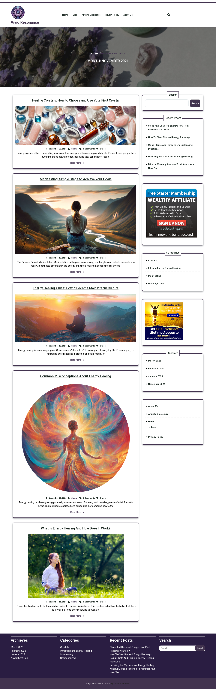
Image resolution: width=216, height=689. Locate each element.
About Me (128, 15)
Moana (74, 149)
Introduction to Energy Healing (164, 268)
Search (172, 94)
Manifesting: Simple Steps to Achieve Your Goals (76, 179)
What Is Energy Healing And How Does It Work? (75, 528)
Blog (75, 15)
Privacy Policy (112, 15)
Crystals (152, 260)
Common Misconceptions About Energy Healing (75, 376)
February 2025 (156, 368)
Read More (75, 162)
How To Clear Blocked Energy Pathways (169, 137)
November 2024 (156, 384)
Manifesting (154, 276)
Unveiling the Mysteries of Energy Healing (170, 156)
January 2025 (155, 376)
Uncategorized (156, 283)
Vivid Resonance (25, 22)
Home (65, 15)
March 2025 (154, 360)
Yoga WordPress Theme (108, 683)
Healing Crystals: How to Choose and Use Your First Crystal (75, 100)
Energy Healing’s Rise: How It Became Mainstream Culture (75, 288)
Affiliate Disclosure (91, 15)
